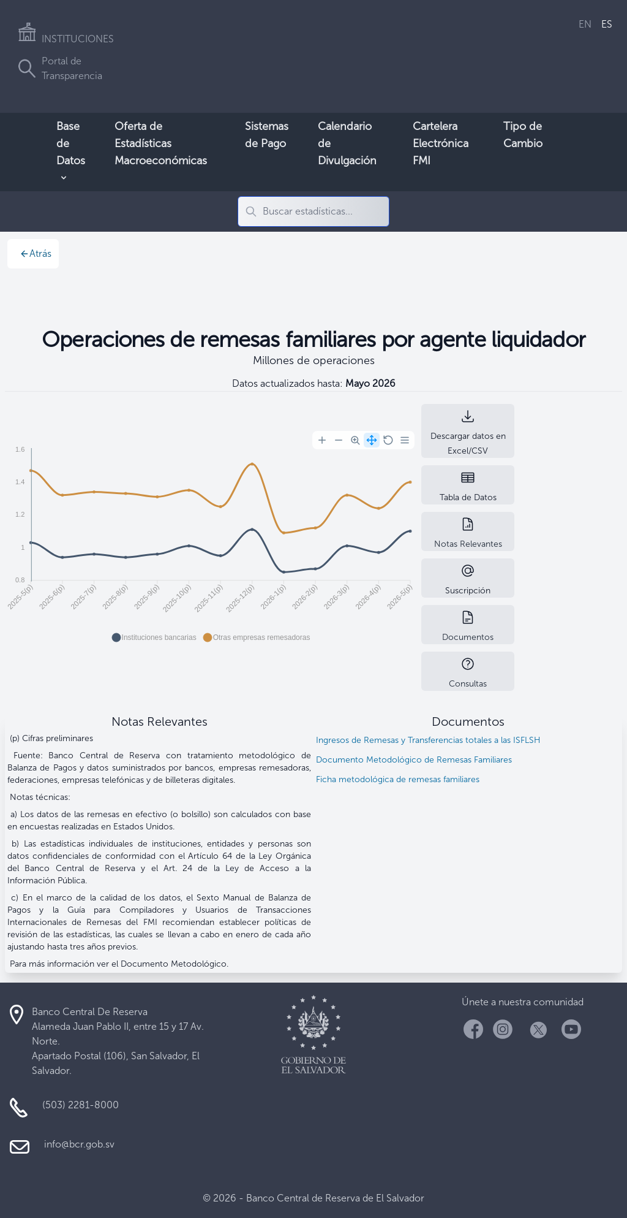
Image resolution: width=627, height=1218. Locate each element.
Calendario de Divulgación (347, 143)
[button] (154, 637)
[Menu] (405, 440)
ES (606, 24)
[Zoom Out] (339, 440)
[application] (210, 538)
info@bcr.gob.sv (79, 1144)
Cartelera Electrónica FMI (440, 143)
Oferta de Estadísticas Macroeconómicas (161, 143)
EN (585, 24)
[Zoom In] (322, 440)
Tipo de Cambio (523, 135)
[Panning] (372, 440)
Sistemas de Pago (266, 135)
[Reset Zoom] (388, 440)
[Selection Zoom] (355, 440)
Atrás (35, 253)
